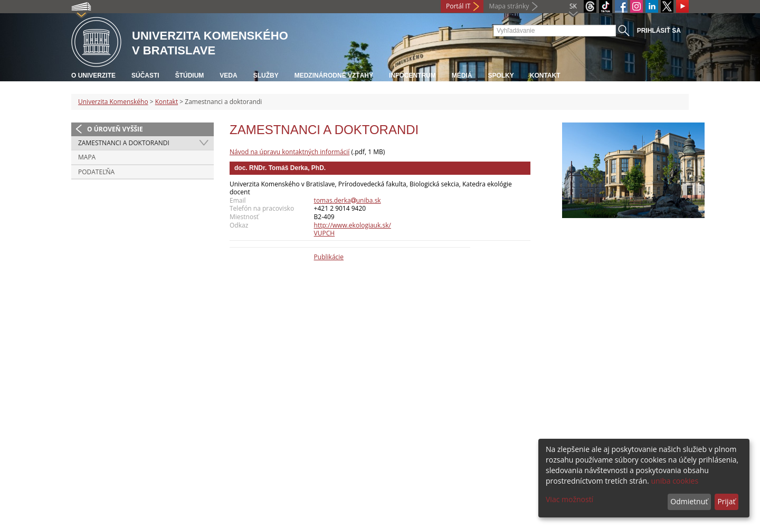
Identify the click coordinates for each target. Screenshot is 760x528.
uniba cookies (674, 481)
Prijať (726, 501)
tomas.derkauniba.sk (347, 200)
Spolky (501, 75)
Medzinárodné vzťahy (333, 75)
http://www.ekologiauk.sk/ (352, 225)
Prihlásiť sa (659, 30)
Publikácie (329, 256)
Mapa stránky (509, 6)
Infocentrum (412, 75)
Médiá (462, 75)
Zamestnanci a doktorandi (123, 142)
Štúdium (189, 75)
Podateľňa (96, 171)
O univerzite (93, 75)
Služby (266, 75)
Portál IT (458, 6)
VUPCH (324, 233)
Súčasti (145, 75)
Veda (228, 75)
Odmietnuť (689, 501)
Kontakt (545, 75)
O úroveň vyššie (115, 129)
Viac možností (569, 499)
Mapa (87, 157)
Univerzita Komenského (113, 101)
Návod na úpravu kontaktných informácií (289, 151)
